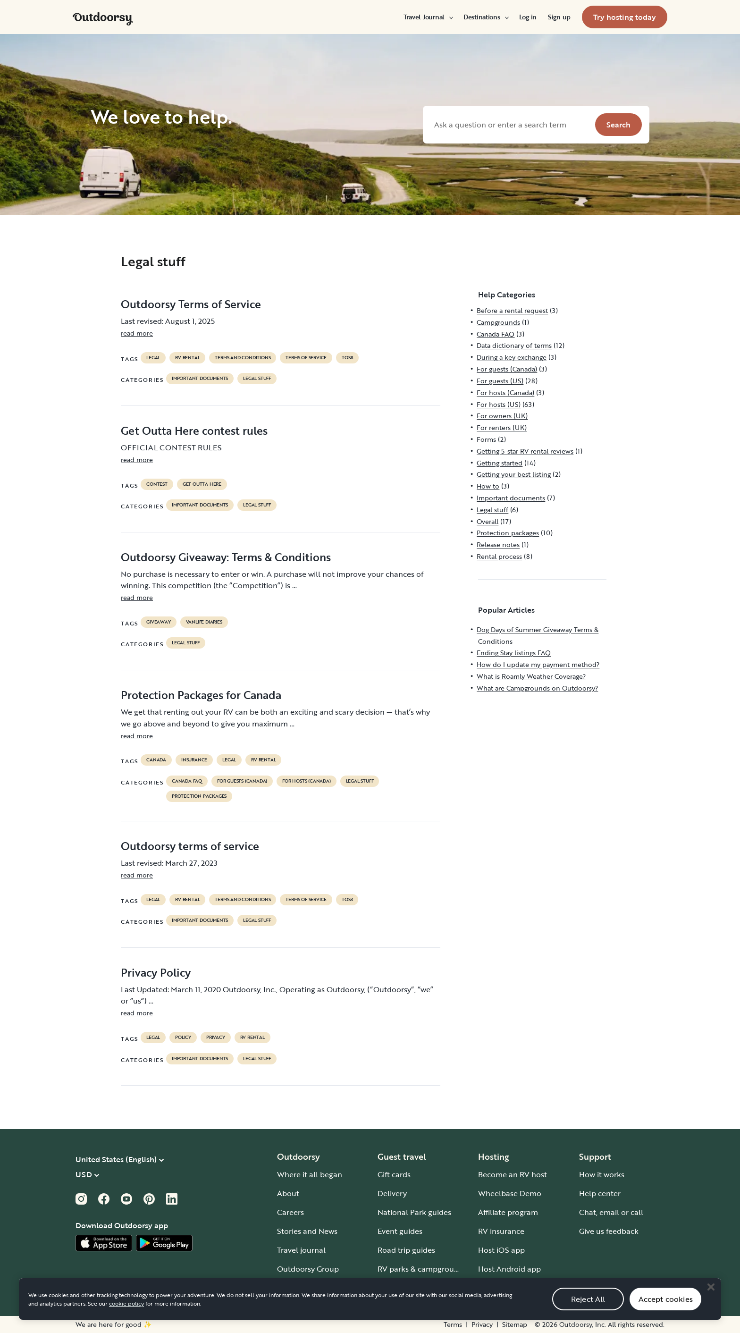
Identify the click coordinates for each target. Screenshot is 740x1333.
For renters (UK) (502, 427)
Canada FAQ (187, 781)
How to (488, 486)
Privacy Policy (156, 972)
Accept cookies (666, 1309)
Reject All (588, 1309)
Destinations (485, 17)
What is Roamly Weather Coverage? (531, 676)
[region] (370, 1310)
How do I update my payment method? (538, 664)
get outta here (202, 484)
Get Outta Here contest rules (194, 430)
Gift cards (394, 1174)
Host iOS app (501, 1250)
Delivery (392, 1193)
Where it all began (309, 1174)
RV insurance (501, 1231)
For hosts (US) (499, 404)
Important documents (200, 378)
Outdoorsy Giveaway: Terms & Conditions (226, 557)
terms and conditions (242, 358)
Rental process (499, 556)
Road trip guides (406, 1250)
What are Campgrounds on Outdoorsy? (537, 688)
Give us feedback (609, 1231)
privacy (215, 1037)
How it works (601, 1174)
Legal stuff (257, 378)
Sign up (559, 17)
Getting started (499, 463)
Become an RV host (512, 1174)
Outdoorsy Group (308, 1268)
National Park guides (414, 1212)
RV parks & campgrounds (422, 1268)
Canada (156, 760)
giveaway (158, 622)
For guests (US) (500, 381)
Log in (528, 17)
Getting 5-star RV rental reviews (525, 451)
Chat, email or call (611, 1212)
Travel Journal (428, 17)
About (288, 1193)
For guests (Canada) (242, 781)
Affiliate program (508, 1212)
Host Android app (509, 1268)
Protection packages (199, 796)
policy (183, 1037)
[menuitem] (428, 17)
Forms (486, 439)
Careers (290, 1212)
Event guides (400, 1231)
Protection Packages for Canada (201, 695)
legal (153, 358)
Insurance (194, 760)
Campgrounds (498, 322)
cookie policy (126, 1314)
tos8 (347, 358)
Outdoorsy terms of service (190, 846)
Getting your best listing (514, 474)
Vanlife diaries (204, 622)
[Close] (710, 1297)
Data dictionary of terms (514, 345)
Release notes (498, 544)
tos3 (347, 900)
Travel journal (301, 1250)
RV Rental (187, 358)
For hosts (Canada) (306, 781)
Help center (600, 1193)
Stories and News (307, 1231)
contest (157, 484)
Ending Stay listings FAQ (514, 653)
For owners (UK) (502, 416)
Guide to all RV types (414, 1287)
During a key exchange (512, 357)
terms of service (306, 358)
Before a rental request (512, 310)
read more (137, 333)
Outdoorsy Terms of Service (191, 304)
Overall (487, 521)
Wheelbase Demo (509, 1193)
